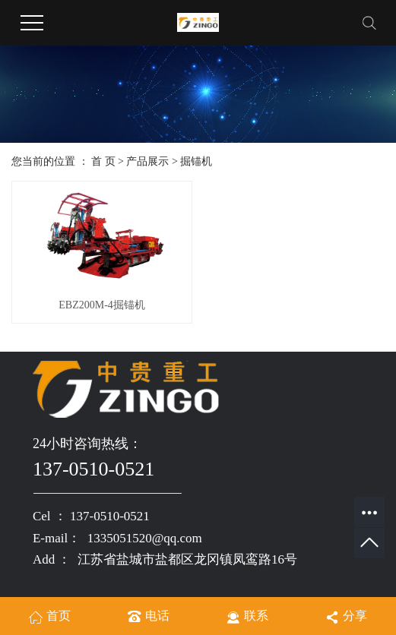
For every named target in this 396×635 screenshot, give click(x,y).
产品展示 (147, 161)
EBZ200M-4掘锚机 (102, 305)
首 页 (103, 161)
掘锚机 (196, 161)
